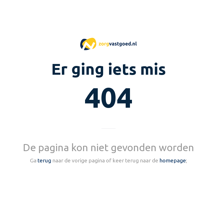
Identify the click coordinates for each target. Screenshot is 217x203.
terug (44, 160)
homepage (172, 160)
